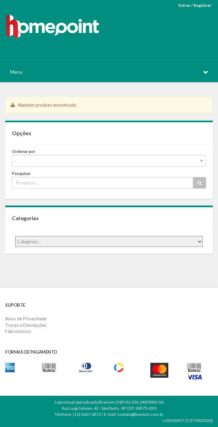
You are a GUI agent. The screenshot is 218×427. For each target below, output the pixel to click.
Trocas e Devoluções (26, 325)
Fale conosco (18, 331)
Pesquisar (21, 173)
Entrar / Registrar (195, 5)
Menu (16, 72)
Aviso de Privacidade (26, 318)
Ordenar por (23, 151)
